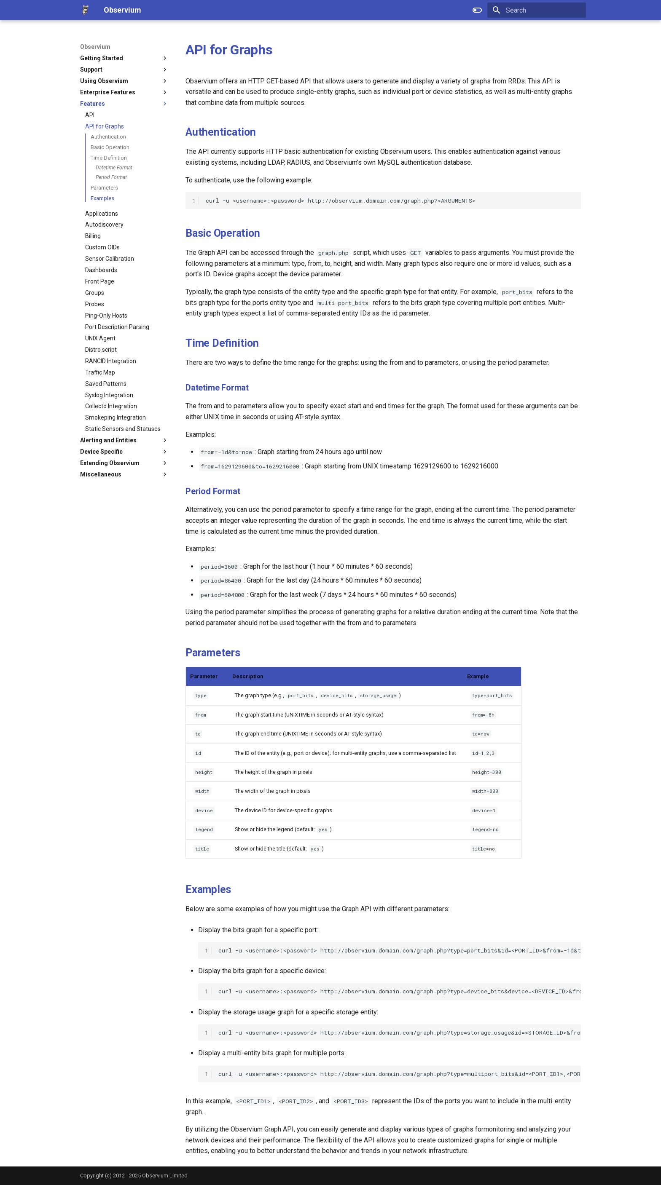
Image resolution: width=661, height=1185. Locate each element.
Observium (95, 46)
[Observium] (85, 10)
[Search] (536, 10)
